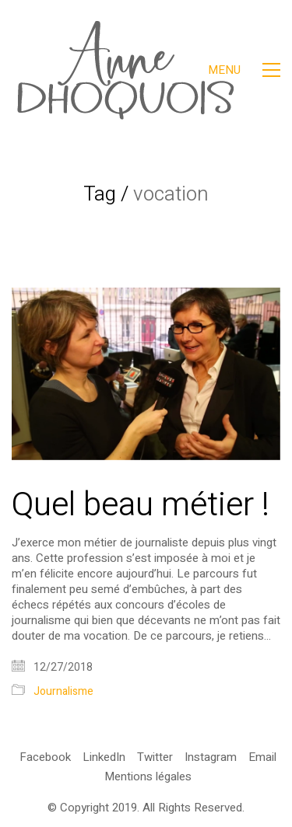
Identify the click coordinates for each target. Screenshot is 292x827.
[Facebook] (45, 757)
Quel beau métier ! (140, 505)
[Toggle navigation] (244, 70)
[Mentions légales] (148, 776)
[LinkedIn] (104, 757)
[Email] (262, 757)
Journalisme (63, 692)
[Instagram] (211, 757)
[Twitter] (155, 757)
